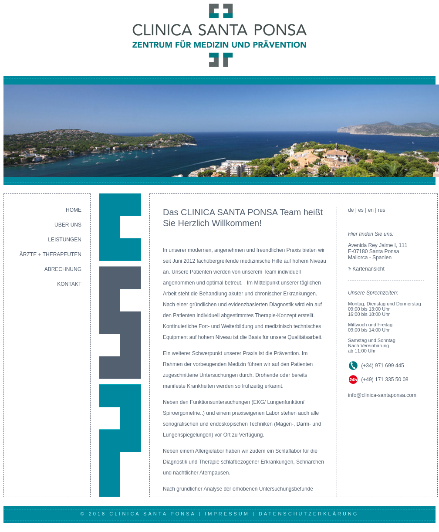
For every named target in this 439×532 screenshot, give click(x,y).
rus (381, 210)
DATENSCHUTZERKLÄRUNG (309, 513)
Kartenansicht (368, 269)
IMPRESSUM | (232, 513)
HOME (73, 210)
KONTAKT (69, 284)
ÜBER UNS (67, 225)
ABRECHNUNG (62, 269)
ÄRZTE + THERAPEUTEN (50, 254)
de (351, 210)
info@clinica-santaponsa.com (382, 395)
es (361, 210)
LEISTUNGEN (64, 240)
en (371, 210)
